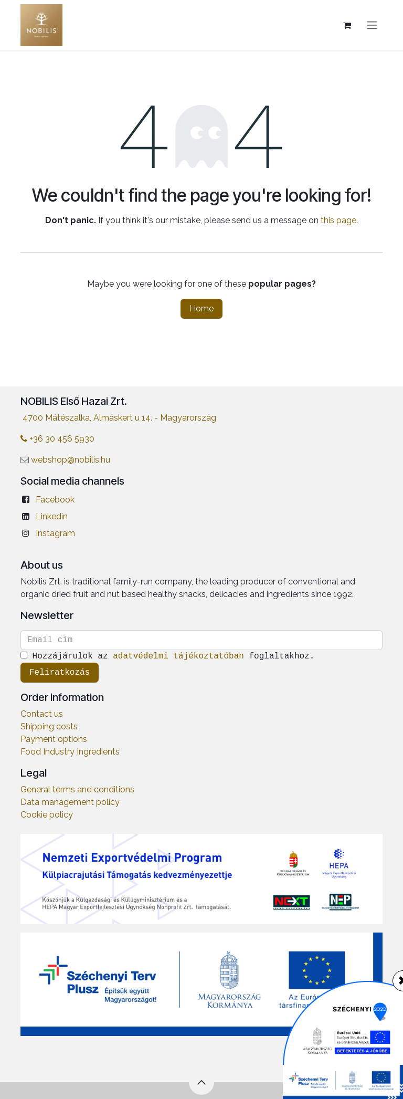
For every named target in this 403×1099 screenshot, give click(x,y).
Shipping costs (49, 726)
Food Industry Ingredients (70, 752)
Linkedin (52, 516)
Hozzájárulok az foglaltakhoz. (170, 656)
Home (201, 308)
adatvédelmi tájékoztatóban (178, 656)
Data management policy (70, 802)
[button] (201, 1082)
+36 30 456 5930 (57, 439)
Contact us (41, 714)
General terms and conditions (77, 789)
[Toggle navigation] (372, 25)
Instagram (55, 533)
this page (338, 220)
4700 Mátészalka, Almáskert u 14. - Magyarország (119, 418)
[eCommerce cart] (346, 25)
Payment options (53, 739)
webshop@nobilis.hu (70, 460)
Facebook (55, 500)
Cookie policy (46, 815)
